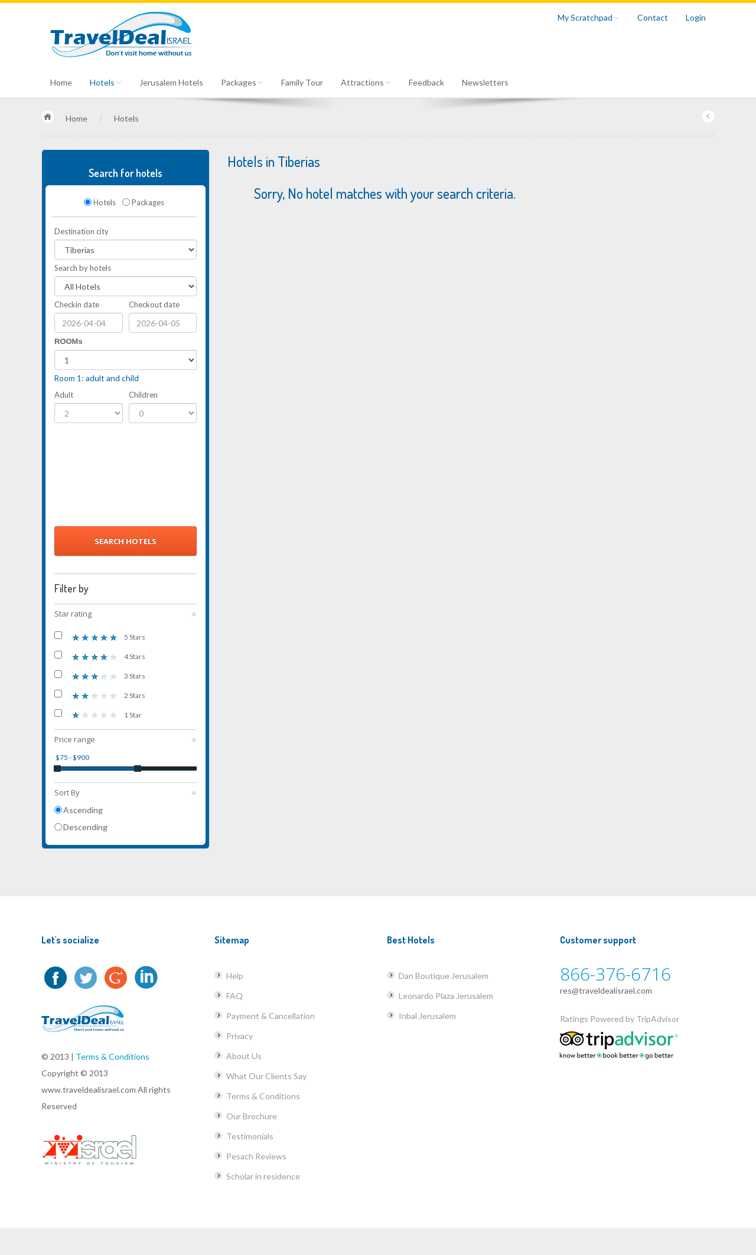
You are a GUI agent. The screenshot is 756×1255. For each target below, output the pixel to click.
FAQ (234, 996)
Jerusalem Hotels (171, 82)
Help (234, 976)
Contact (652, 17)
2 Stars (99, 695)
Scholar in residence (263, 1176)
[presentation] (102, 477)
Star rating (125, 613)
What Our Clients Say (266, 1076)
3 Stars (99, 675)
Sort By (125, 792)
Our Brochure (251, 1116)
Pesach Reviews (256, 1156)
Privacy (239, 1036)
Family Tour (302, 82)
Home (61, 82)
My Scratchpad (589, 17)
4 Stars (99, 656)
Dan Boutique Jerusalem (443, 976)
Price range (125, 739)
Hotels (106, 82)
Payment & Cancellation (270, 1016)
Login (696, 17)
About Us (244, 1056)
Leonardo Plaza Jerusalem (446, 996)
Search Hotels (125, 541)
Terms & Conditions (112, 1056)
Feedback (426, 82)
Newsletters (485, 82)
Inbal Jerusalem (427, 1016)
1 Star (98, 714)
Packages (242, 82)
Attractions (366, 82)
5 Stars (99, 636)
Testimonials (249, 1136)
